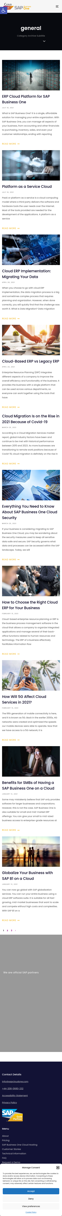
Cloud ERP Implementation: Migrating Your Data (31, 278)
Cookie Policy (31, 1212)
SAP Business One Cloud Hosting (19, 1144)
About (5, 1136)
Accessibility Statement (15, 1095)
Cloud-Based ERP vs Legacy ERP (31, 367)
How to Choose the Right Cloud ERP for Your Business (31, 611)
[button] (3, 10)
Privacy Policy (9, 1102)
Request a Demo (11, 1162)
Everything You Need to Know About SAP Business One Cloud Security (31, 516)
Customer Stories (11, 1149)
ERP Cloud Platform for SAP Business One (31, 103)
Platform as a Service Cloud (31, 190)
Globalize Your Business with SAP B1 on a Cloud (31, 879)
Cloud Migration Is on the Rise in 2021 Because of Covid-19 (31, 439)
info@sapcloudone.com (15, 1081)
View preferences (31, 1206)
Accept (31, 1191)
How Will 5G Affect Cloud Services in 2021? (31, 701)
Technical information (14, 1153)
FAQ (4, 1158)
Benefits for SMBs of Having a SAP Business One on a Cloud (31, 789)
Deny (31, 1198)
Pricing (5, 1140)
